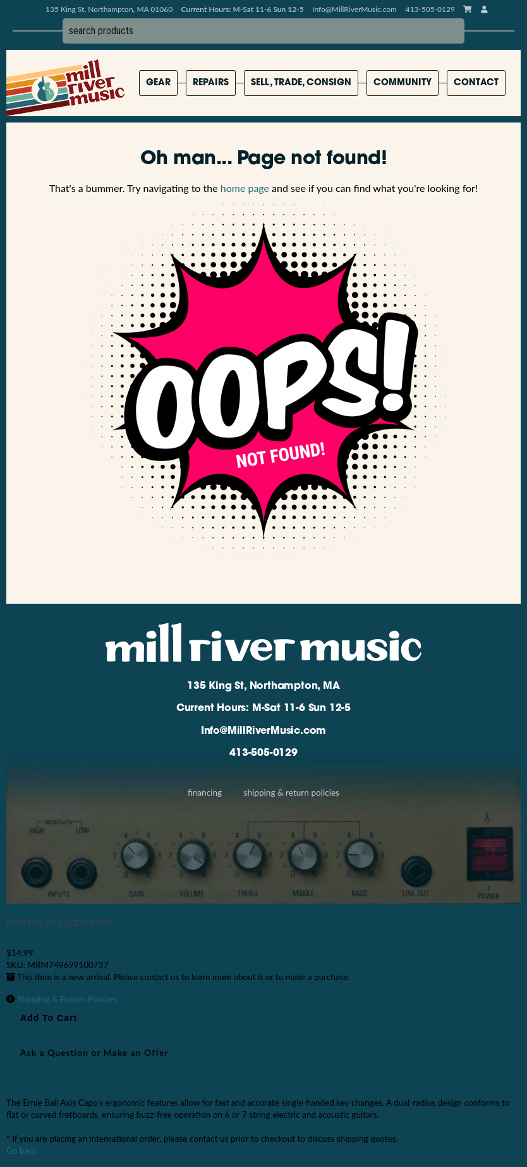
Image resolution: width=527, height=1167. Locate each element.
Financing (205, 792)
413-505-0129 (263, 753)
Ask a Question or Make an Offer (94, 1052)
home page (245, 188)
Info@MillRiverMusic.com (354, 9)
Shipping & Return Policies (291, 792)
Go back (21, 1151)
